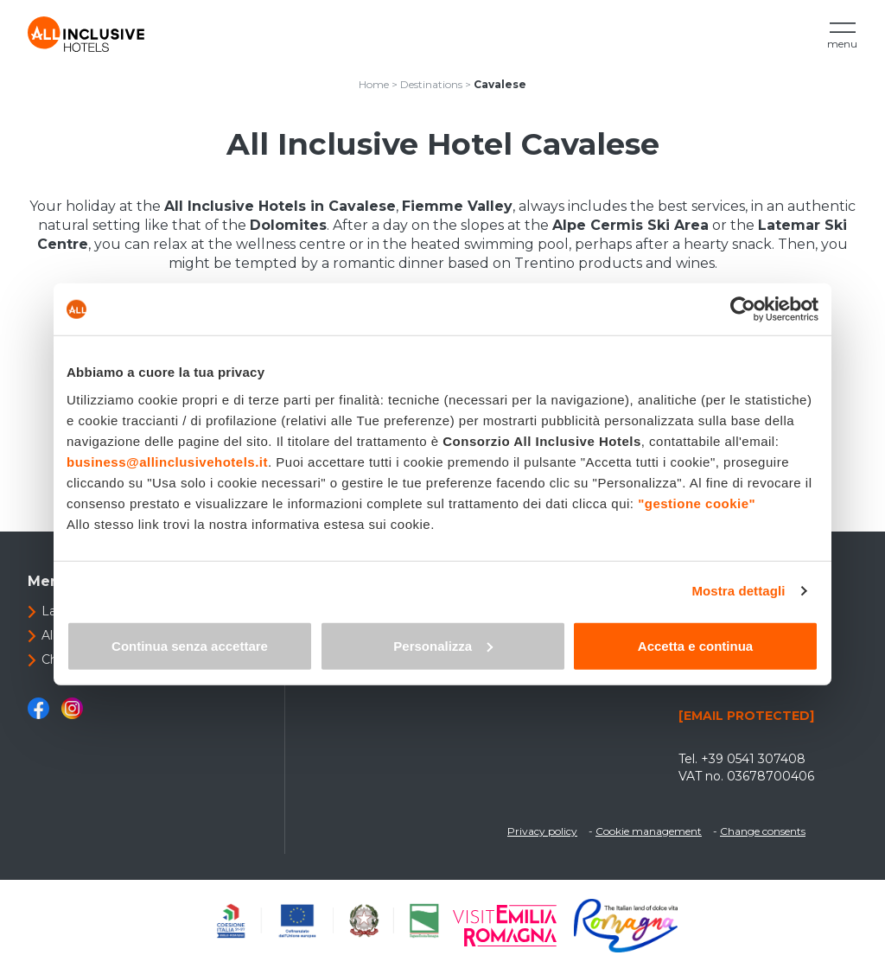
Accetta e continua (695, 645)
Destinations (431, 84)
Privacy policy (542, 831)
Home (374, 84)
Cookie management (648, 831)
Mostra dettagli (738, 590)
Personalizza (443, 645)
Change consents (762, 831)
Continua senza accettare (189, 645)
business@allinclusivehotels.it (167, 461)
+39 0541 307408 (753, 759)
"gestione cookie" (696, 502)
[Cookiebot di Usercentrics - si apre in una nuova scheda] (742, 309)
